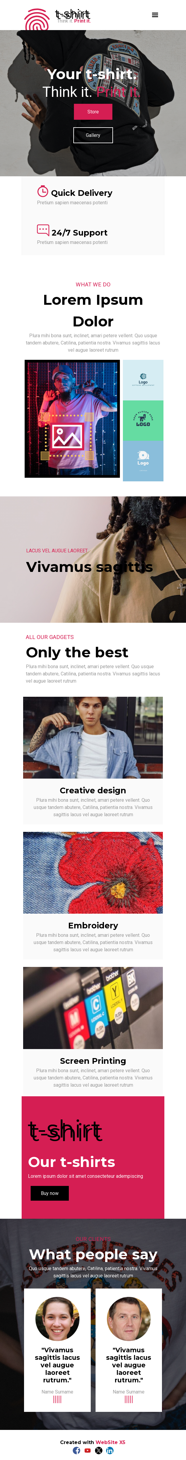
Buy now (50, 1193)
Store (93, 112)
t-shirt (72, 13)
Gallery (93, 135)
